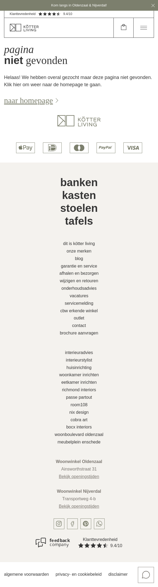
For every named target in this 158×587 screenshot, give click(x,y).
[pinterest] (85, 523)
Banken (79, 182)
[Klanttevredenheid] (53, 542)
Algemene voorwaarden (26, 574)
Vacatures (79, 296)
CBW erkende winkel (79, 310)
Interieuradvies (79, 352)
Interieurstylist (79, 360)
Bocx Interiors (79, 427)
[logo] (79, 120)
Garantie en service (79, 266)
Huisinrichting (79, 367)
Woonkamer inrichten (79, 374)
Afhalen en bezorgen (79, 273)
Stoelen (79, 208)
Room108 (79, 404)
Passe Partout (79, 397)
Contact (79, 325)
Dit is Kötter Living (79, 243)
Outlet (79, 318)
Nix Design (79, 412)
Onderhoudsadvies (79, 288)
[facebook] (72, 523)
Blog (79, 258)
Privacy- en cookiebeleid (79, 574)
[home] (58, 27)
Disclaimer (118, 574)
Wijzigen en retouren (79, 281)
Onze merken (79, 251)
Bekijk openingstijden (79, 476)
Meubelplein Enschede (78, 442)
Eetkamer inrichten (79, 382)
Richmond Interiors (79, 389)
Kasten (79, 195)
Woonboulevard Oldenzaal (79, 434)
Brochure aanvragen (79, 333)
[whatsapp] (99, 523)
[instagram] (59, 523)
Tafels (79, 221)
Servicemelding (79, 303)
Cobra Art (79, 419)
